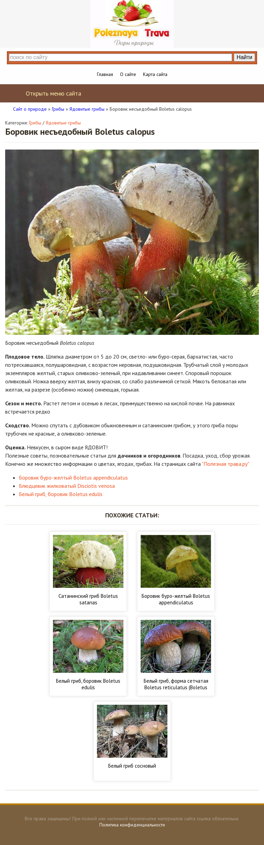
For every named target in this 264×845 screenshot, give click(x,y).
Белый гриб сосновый (132, 765)
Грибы (35, 123)
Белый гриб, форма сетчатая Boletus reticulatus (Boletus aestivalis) (176, 687)
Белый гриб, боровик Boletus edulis (60, 494)
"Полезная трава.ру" (225, 463)
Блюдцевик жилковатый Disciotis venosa (67, 485)
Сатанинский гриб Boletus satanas (88, 599)
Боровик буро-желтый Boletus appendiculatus (73, 477)
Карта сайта (155, 74)
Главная (105, 74)
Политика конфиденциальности (132, 825)
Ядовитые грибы (63, 123)
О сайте (128, 74)
